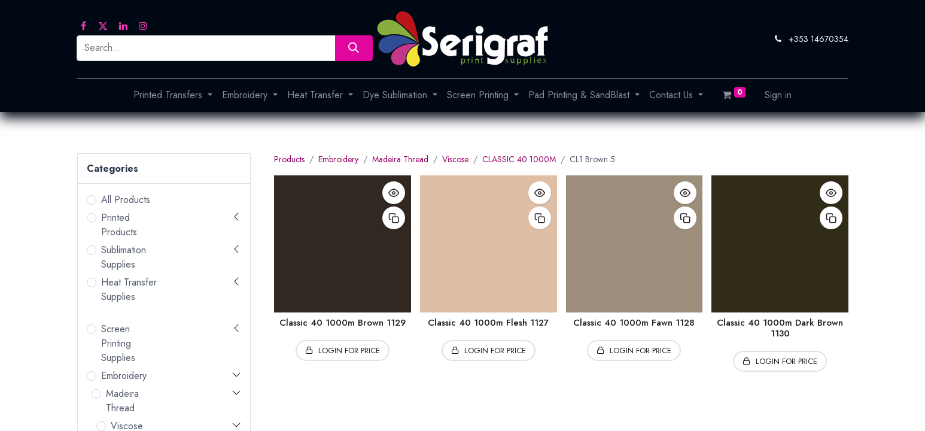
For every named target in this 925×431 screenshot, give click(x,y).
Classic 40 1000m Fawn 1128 (634, 322)
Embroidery (124, 376)
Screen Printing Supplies (118, 343)
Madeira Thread (122, 401)
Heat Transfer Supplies (129, 289)
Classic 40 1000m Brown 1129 (342, 322)
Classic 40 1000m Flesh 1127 (488, 322)
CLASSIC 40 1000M (519, 159)
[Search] (354, 48)
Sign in (778, 95)
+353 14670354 (818, 39)
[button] (393, 192)
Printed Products (119, 225)
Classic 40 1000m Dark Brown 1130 (780, 328)
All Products (125, 200)
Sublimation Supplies (123, 257)
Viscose (455, 159)
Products (289, 159)
